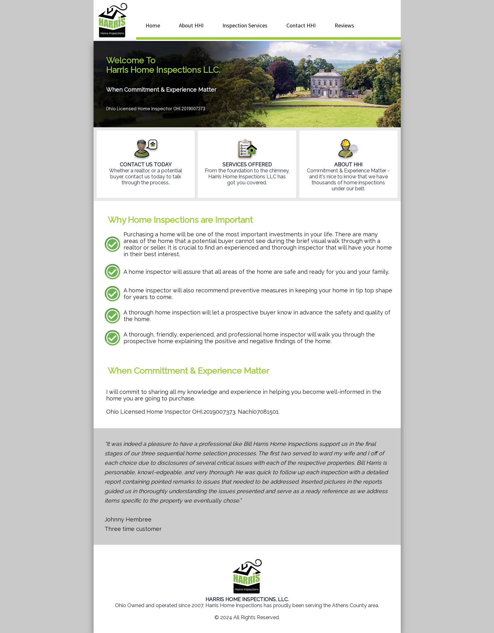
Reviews (344, 25)
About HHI (191, 25)
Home (153, 25)
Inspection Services (244, 25)
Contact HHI (301, 25)
